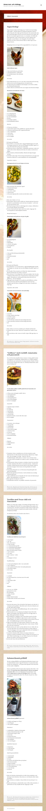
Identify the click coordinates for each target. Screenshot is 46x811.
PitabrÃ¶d (14, 489)
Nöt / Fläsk (19, 486)
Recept (21, 341)
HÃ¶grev (24, 646)
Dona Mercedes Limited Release (24, 799)
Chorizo (8, 342)
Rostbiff (24, 489)
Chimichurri (17, 799)
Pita (11, 489)
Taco (26, 489)
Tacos (34, 646)
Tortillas (8, 647)
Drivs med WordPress (11, 808)
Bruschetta (36, 341)
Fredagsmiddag (16, 646)
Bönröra (32, 341)
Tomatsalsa (35, 489)
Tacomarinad (30, 489)
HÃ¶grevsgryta (29, 646)
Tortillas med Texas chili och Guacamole (19, 500)
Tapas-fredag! (13, 27)
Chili (34, 645)
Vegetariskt (28, 341)
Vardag (25, 486)
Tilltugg (24, 341)
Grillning (15, 486)
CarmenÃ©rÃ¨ (9, 799)
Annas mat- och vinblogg (12, 4)
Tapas (19, 342)
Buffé (17, 341)
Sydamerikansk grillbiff (17, 658)
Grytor (16, 645)
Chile (13, 799)
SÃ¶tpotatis (9, 800)
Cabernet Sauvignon (31, 798)
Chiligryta (11, 646)
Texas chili (36, 646)
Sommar (13, 800)
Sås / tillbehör (26, 645)
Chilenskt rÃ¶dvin (13, 488)
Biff (26, 798)
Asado (24, 798)
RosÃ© (17, 489)
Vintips (28, 486)
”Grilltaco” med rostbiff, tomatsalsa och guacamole (22, 354)
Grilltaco (21, 488)
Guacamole (12, 342)
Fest (19, 341)
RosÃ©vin (20, 489)
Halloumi (16, 342)
